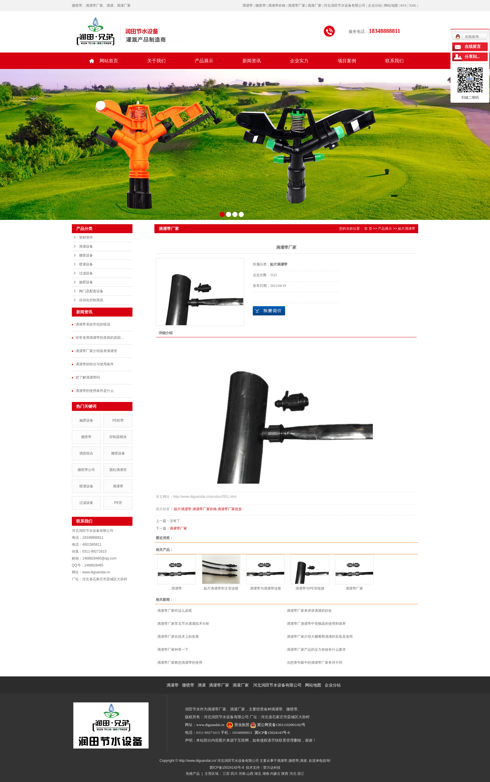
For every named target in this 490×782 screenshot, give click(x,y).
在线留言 (473, 46)
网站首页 (109, 60)
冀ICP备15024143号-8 (272, 732)
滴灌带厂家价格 (204, 509)
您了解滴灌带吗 (88, 377)
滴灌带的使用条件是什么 (95, 391)
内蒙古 (275, 774)
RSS (404, 5)
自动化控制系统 (91, 300)
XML (412, 5)
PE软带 (118, 420)
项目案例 (347, 60)
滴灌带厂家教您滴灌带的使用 (179, 663)
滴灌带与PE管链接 (310, 588)
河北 (292, 774)
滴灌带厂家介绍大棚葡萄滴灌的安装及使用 (320, 637)
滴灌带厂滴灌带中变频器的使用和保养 (316, 624)
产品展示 (204, 60)
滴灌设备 (86, 246)
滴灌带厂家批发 (230, 509)
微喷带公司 (86, 470)
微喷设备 (86, 255)
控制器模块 (118, 437)
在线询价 (269, 310)
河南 (242, 774)
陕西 (284, 774)
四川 (234, 774)
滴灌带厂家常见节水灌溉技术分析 (183, 624)
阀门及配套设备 (91, 291)
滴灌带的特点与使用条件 (95, 364)
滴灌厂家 (241, 685)
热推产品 (193, 774)
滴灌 (202, 685)
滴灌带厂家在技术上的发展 (178, 637)
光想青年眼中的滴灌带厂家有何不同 (314, 663)
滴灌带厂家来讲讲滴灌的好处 (309, 611)
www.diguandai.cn (210, 725)
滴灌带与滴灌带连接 (265, 588)
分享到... (472, 57)
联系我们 (394, 60)
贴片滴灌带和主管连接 (221, 588)
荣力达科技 (271, 768)
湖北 (257, 774)
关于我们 (156, 60)
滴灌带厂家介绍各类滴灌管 (96, 351)
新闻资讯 (251, 60)
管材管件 (86, 237)
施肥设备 (86, 282)
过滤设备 (86, 273)
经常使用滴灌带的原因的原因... (100, 338)
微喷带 (86, 437)
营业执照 (241, 725)
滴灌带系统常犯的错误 (93, 324)
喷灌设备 (86, 264)
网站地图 (391, 5)
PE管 (118, 503)
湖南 (265, 774)
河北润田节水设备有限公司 (277, 685)
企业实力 (299, 60)
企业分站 (375, 5)
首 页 (368, 229)
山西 (249, 774)
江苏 (226, 774)
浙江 (300, 774)
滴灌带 (118, 486)
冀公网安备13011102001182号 (281, 725)
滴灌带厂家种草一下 (172, 650)
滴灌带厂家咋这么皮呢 (174, 611)
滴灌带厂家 (178, 528)
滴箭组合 (86, 453)
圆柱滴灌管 (118, 470)
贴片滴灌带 (406, 229)
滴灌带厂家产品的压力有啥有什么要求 (316, 650)
